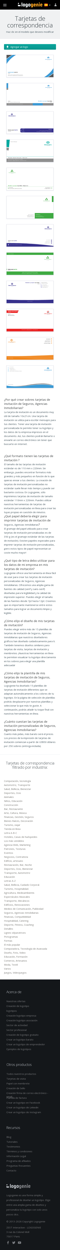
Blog (8, 1137)
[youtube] (19, 1243)
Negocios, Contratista (16, 856)
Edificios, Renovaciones (17, 904)
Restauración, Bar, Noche (18, 864)
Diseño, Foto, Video (15, 952)
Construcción (11, 805)
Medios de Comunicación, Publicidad (23, 908)
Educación (9, 876)
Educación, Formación (16, 956)
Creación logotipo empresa (21, 1015)
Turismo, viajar (12, 824)
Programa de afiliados (18, 1160)
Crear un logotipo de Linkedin (22, 1107)
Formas (8, 940)
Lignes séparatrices (15, 932)
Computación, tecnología (17, 781)
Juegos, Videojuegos (15, 972)
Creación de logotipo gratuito (22, 1034)
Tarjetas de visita (16, 1078)
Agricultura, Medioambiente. (19, 892)
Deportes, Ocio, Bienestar (18, 868)
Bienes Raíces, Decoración (18, 820)
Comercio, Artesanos (15, 960)
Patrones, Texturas (15, 848)
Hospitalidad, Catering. (16, 920)
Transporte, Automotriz (17, 872)
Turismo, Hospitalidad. (16, 888)
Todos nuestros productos (21, 1073)
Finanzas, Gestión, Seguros (19, 816)
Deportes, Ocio (12, 793)
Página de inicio (30, 5)
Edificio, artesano (13, 860)
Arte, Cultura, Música (15, 812)
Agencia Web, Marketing (17, 844)
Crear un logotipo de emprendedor (25, 1044)
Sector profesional (16, 1030)
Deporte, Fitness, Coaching (19, 924)
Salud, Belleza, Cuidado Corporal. (22, 884)
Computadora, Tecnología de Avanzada (25, 948)
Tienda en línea (12, 828)
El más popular (12, 944)
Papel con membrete (18, 1083)
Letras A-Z (10, 880)
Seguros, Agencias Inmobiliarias (21, 912)
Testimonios (13, 1146)
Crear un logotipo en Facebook (23, 1102)
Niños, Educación (13, 801)
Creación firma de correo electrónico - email (27, 1094)
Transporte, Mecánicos (16, 900)
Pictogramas (11, 936)
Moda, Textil (11, 964)
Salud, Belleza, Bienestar (17, 789)
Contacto (11, 1170)
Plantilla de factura (16, 1097)
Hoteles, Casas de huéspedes (20, 836)
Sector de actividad (17, 1025)
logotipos (11, 1010)
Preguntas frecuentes (18, 1165)
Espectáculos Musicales (17, 896)
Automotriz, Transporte (17, 785)
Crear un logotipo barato (19, 1039)
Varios (7, 968)
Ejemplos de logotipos (18, 1049)
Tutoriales (12, 1141)
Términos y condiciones (19, 1151)
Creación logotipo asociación (21, 1020)
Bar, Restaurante (13, 808)
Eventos (8, 852)
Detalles (8, 928)
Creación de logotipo (17, 1006)
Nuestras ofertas (15, 1001)
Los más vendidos (14, 840)
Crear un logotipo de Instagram (23, 1112)
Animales (9, 797)
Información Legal (16, 1156)
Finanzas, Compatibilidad (17, 916)
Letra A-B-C (10, 832)
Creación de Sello (15, 1088)
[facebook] (8, 1243)
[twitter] (14, 1243)
